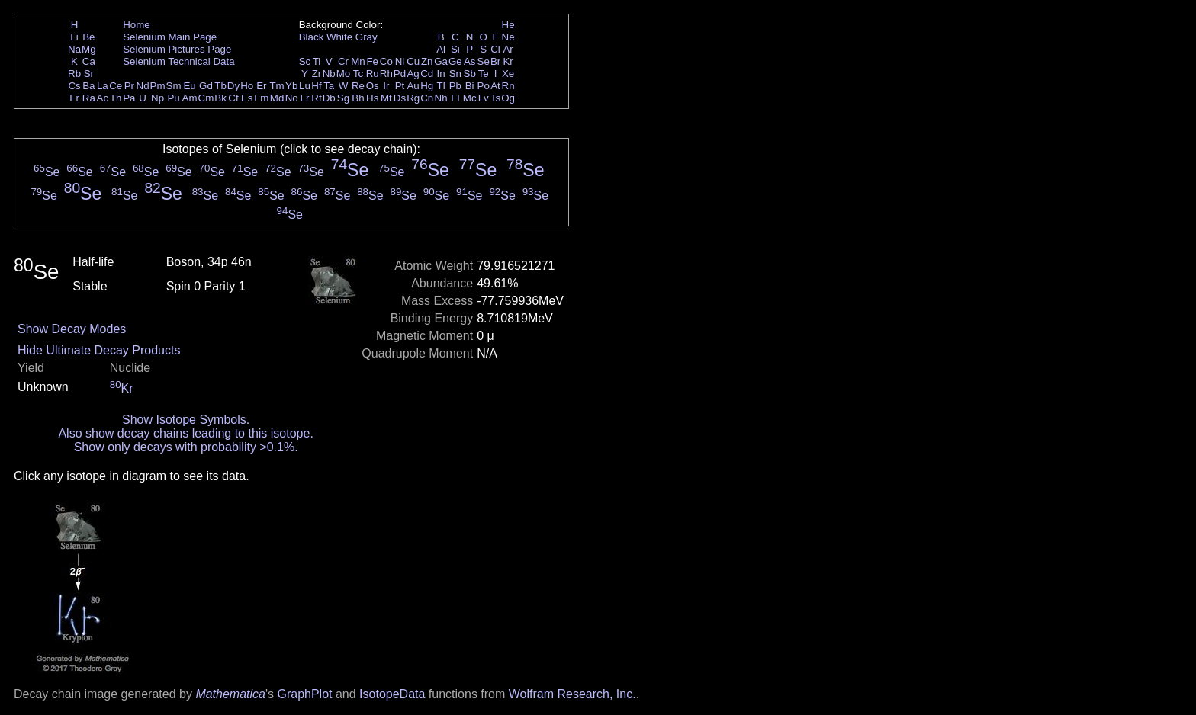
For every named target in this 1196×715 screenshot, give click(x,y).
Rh (386, 73)
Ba (88, 85)
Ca (88, 61)
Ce (115, 85)
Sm (174, 85)
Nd (143, 85)
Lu (304, 85)
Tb (220, 85)
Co (386, 61)
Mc (470, 98)
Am (190, 98)
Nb (329, 73)
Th (116, 98)
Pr (129, 85)
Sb (470, 73)
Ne (508, 37)
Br (495, 61)
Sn (455, 73)
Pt (400, 85)
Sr (89, 73)
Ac (103, 98)
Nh (441, 98)
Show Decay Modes (72, 328)
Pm (158, 85)
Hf (316, 85)
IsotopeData (392, 694)
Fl (455, 98)
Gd (206, 85)
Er (261, 85)
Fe (372, 61)
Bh (358, 98)
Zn (427, 61)
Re (358, 85)
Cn (426, 98)
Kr (508, 61)
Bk (220, 98)
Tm (276, 85)
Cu (413, 61)
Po (483, 85)
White (339, 37)
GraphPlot (304, 694)
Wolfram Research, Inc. (572, 694)
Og (508, 98)
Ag (413, 73)
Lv (483, 98)
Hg (426, 85)
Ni (400, 61)
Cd (426, 73)
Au (413, 85)
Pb (455, 85)
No (291, 98)
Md (277, 98)
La (102, 85)
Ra (88, 98)
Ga (441, 61)
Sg (343, 98)
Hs (372, 98)
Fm (261, 98)
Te (483, 73)
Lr (305, 98)
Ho (246, 85)
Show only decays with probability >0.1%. (186, 447)
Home (136, 24)
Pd (400, 73)
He (508, 24)
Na (74, 49)
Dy (233, 85)
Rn (508, 85)
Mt (386, 98)
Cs (74, 85)
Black (311, 37)
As (470, 61)
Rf (316, 98)
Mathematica (230, 694)
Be (88, 37)
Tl (441, 85)
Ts (495, 98)
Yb (291, 85)
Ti (317, 61)
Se (483, 61)
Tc (358, 73)
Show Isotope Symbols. (185, 419)
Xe (508, 73)
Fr (74, 98)
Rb (74, 73)
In (441, 73)
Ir (386, 85)
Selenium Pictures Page (177, 49)
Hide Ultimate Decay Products (99, 350)
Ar (508, 49)
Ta (328, 85)
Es (247, 98)
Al (440, 49)
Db (329, 98)
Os (372, 85)
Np (157, 98)
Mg (89, 49)
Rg (413, 98)
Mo (343, 73)
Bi (469, 85)
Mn (358, 61)
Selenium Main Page (170, 37)
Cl (495, 49)
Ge (455, 61)
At (495, 85)
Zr (317, 73)
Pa (129, 98)
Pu (173, 98)
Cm (206, 98)
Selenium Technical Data (178, 61)
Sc (305, 61)
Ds (400, 98)
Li (74, 37)
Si (455, 49)
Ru (372, 73)
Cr (343, 61)
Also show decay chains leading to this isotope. (185, 433)
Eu (189, 85)
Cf (233, 98)
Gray (366, 37)
